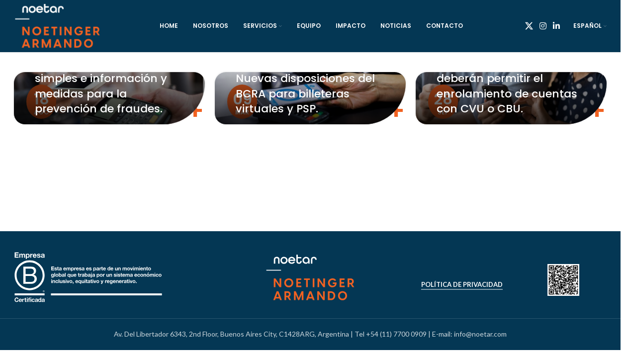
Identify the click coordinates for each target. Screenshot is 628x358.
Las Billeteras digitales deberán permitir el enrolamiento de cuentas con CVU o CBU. (507, 85)
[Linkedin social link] (556, 25)
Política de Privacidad (462, 284)
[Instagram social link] (542, 25)
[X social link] (529, 25)
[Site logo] (57, 25)
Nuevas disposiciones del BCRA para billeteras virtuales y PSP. (305, 94)
